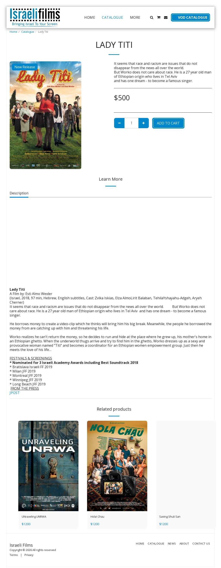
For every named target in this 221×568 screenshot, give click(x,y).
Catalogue (27, 32)
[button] (151, 17)
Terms (14, 556)
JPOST (15, 392)
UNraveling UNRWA (38, 517)
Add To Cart (168, 123)
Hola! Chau (99, 517)
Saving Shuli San (172, 517)
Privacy (29, 556)
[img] (48, 466)
